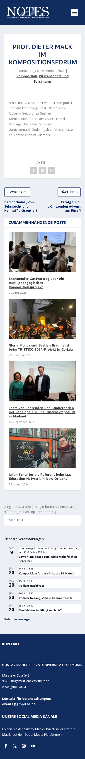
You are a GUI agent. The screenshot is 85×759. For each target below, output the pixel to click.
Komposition (27, 76)
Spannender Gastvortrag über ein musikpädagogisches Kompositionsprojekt (36, 283)
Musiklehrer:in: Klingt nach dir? (40, 610)
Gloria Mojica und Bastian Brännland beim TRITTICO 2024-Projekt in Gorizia (41, 347)
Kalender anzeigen (18, 619)
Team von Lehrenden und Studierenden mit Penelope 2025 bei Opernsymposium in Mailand (42, 412)
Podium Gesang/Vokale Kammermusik (45, 598)
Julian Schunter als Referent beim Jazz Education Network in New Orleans (40, 476)
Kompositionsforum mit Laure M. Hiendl (46, 573)
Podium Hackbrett (31, 585)
